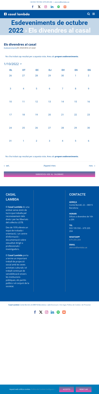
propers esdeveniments (66, 56)
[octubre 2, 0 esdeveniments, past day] (88, 80)
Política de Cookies (38, 389)
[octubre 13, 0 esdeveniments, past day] (49, 106)
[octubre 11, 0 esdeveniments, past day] (23, 106)
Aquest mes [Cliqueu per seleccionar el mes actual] (50, 165)
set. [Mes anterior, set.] (8, 165)
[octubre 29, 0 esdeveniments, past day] (75, 132)
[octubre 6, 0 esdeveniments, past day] (49, 93)
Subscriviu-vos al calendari (49, 174)
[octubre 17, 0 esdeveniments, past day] (10, 119)
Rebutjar (84, 389)
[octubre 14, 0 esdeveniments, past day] (62, 106)
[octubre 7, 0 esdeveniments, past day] (62, 93)
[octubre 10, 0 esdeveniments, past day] (10, 106)
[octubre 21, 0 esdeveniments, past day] (62, 119)
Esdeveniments (10, 48)
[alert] (49, 156)
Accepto (66, 389)
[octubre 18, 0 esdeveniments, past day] (23, 119)
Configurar (50, 389)
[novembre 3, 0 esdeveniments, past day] (49, 145)
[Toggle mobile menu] (93, 14)
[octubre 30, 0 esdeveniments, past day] (88, 132)
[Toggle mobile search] (88, 14)
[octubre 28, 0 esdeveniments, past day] (62, 132)
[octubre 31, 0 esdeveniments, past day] (10, 145)
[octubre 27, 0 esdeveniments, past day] (49, 132)
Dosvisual (54, 305)
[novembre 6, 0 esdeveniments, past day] (88, 145)
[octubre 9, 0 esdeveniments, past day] (88, 93)
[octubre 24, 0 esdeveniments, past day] (10, 132)
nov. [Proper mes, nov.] (91, 165)
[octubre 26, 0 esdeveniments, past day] (36, 132)
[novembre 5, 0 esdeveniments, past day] (75, 145)
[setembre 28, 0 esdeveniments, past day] (36, 80)
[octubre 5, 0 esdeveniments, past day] (36, 93)
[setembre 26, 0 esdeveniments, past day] (10, 80)
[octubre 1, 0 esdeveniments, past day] (75, 80)
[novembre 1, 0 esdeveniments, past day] (23, 145)
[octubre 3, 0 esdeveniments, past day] (10, 93)
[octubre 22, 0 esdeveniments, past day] (75, 119)
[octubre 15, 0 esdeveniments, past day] (75, 106)
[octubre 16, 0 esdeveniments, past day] (88, 106)
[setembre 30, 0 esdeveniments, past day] (62, 80)
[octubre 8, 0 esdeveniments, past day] (75, 93)
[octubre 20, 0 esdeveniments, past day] (49, 119)
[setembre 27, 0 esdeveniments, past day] (23, 80)
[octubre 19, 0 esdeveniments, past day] (36, 119)
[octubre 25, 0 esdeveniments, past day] (23, 132)
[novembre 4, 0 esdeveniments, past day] (62, 145)
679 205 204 (75, 239)
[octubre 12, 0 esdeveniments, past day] (36, 106)
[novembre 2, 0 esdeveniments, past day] (36, 145)
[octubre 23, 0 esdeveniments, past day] (88, 119)
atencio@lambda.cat (62, 2)
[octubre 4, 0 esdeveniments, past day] (23, 93)
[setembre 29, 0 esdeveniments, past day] (49, 80)
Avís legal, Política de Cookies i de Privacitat (75, 305)
